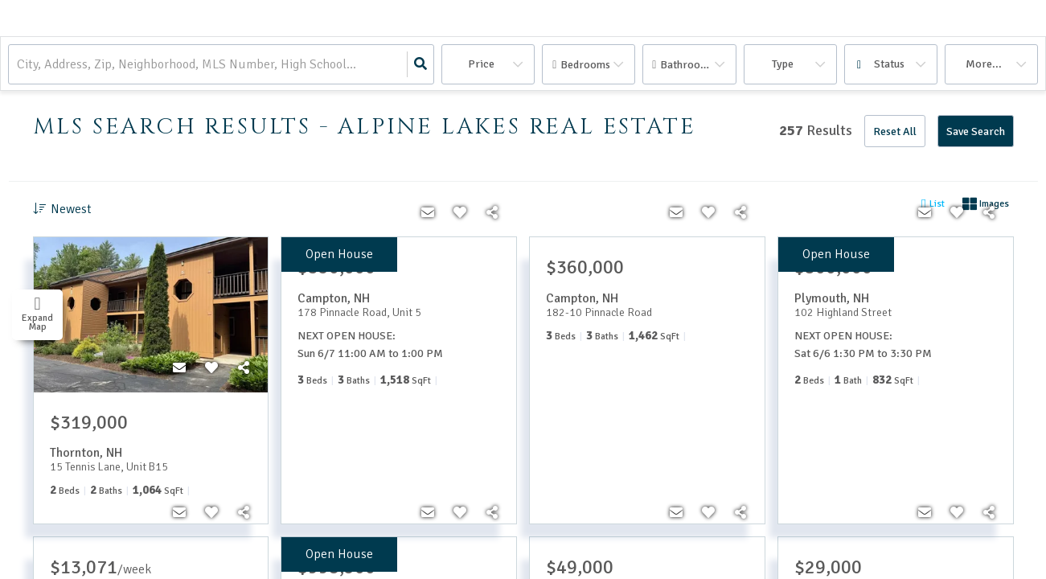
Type (783, 64)
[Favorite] (211, 368)
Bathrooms (687, 65)
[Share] (244, 368)
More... (984, 64)
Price (481, 64)
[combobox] (18, 64)
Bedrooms (585, 65)
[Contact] (179, 368)
